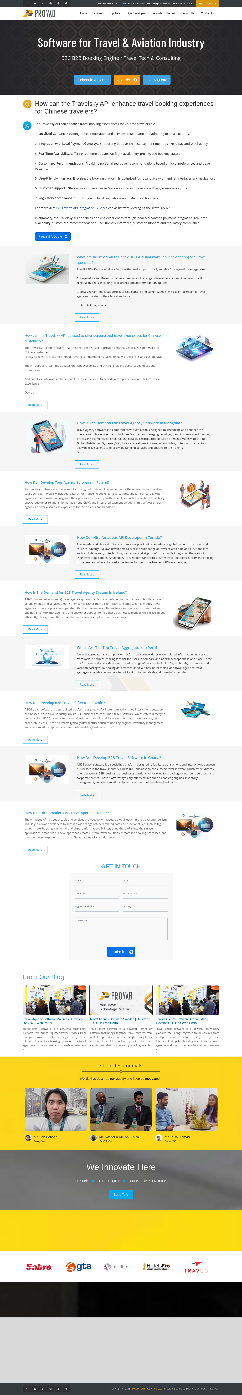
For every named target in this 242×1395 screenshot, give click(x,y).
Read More (87, 317)
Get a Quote (207, 3)
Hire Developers (139, 16)
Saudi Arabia (105, 1141)
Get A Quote (156, 80)
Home (83, 13)
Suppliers (116, 16)
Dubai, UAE (170, 1141)
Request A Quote (52, 236)
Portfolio (173, 16)
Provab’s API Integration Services (83, 208)
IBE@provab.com (161, 3)
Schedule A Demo (92, 80)
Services (99, 16)
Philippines (39, 1141)
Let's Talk (121, 1194)
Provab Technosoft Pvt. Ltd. (146, 1388)
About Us (190, 16)
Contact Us (207, 13)
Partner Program (184, 3)
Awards (157, 13)
